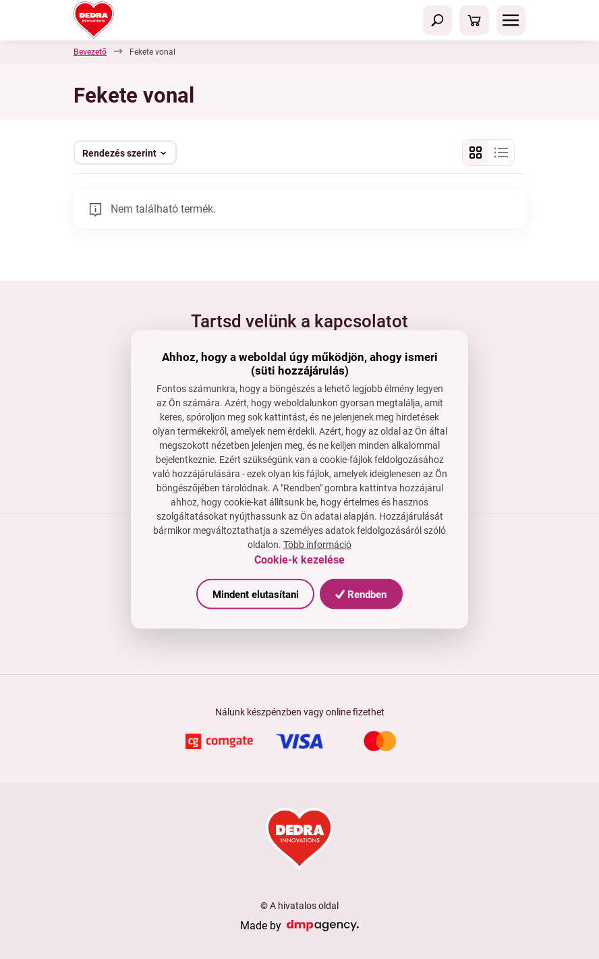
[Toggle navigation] (438, 20)
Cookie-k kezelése (299, 559)
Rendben (361, 594)
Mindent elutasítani (255, 594)
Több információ (317, 544)
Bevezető (90, 52)
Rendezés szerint (119, 153)
